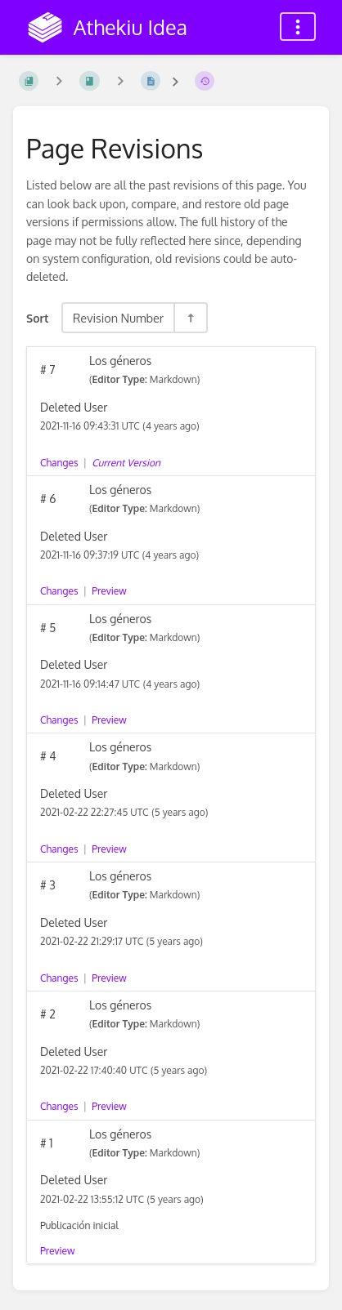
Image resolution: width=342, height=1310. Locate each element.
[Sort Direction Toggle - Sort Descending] (189, 318)
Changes (59, 463)
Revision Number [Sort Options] (118, 317)
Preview (109, 591)
